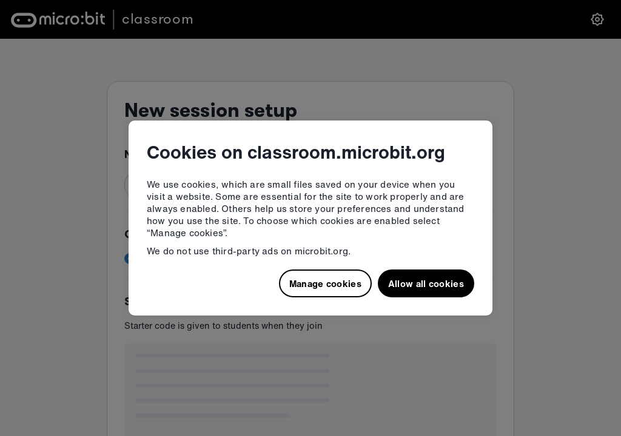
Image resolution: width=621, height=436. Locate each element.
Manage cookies (325, 283)
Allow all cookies (426, 283)
